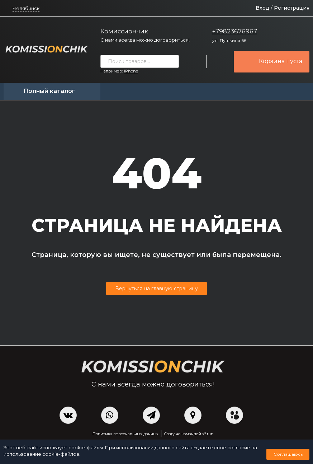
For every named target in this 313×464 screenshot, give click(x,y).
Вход (262, 8)
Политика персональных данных (125, 433)
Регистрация (291, 8)
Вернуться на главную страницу (156, 288)
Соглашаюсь (288, 454)
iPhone (131, 71)
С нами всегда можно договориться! (145, 40)
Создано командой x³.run (189, 433)
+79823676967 (234, 31)
